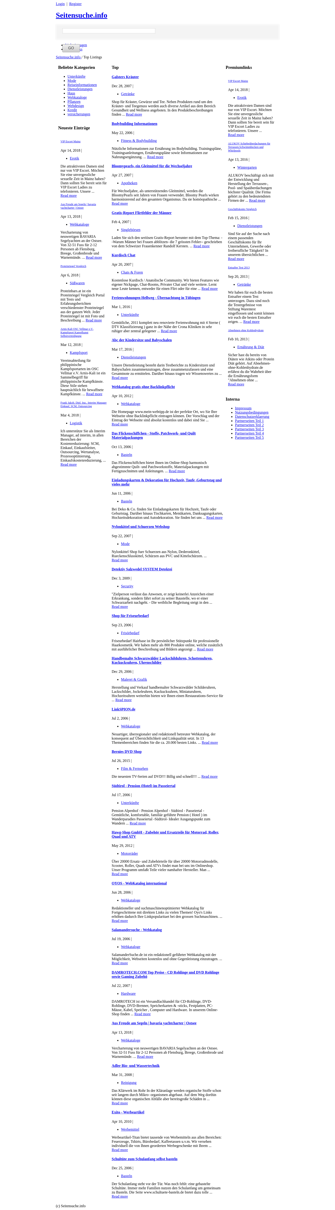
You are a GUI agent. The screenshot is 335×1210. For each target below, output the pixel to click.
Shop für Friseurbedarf (130, 616)
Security (127, 586)
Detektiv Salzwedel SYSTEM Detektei (142, 569)
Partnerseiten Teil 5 (249, 437)
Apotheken (129, 183)
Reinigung (129, 1083)
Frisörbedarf (130, 633)
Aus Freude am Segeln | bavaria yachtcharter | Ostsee (78, 206)
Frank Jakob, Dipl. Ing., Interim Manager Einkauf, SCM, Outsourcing (83, 404)
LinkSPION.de (123, 709)
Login (60, 4)
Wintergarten (247, 167)
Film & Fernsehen (134, 769)
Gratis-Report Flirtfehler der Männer (142, 213)
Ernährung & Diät (250, 347)
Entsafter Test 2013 (239, 267)
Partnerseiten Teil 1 (249, 421)
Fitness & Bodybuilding (139, 141)
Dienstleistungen (80, 89)
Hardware (128, 993)
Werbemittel (130, 1129)
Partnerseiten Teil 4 (249, 433)
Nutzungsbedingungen (251, 412)
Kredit (72, 110)
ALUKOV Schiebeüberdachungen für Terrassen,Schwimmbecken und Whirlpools (249, 147)
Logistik (76, 423)
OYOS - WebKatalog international (139, 883)
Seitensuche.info (81, 15)
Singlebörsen (131, 230)
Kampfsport (78, 353)
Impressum (243, 408)
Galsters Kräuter (125, 77)
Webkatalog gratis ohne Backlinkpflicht (143, 387)
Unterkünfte (76, 76)
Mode (71, 81)
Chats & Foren (132, 272)
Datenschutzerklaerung (252, 417)
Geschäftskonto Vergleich (242, 209)
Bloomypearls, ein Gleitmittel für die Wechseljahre (152, 166)
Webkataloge (77, 97)
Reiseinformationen (82, 85)
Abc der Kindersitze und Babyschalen (142, 340)
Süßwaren (77, 283)
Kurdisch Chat (123, 255)
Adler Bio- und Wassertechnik (136, 1066)
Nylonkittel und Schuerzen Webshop (141, 527)
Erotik (74, 158)
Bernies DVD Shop (127, 752)
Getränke (244, 284)
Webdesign (75, 106)
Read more (68, 196)
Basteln (126, 455)
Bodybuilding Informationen (134, 124)
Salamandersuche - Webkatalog (137, 930)
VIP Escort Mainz (70, 141)
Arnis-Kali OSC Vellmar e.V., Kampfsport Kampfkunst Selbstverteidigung (77, 332)
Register (75, 4)
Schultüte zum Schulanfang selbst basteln (145, 1159)
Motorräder (129, 853)
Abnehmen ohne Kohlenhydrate (246, 330)
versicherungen (78, 114)
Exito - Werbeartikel (128, 1112)
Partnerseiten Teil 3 (249, 429)
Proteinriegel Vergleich (73, 266)
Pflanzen (73, 102)
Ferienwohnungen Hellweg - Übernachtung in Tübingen (156, 298)
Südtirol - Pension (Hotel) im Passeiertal (143, 786)
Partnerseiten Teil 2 (249, 425)
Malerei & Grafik (134, 679)
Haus (71, 93)
